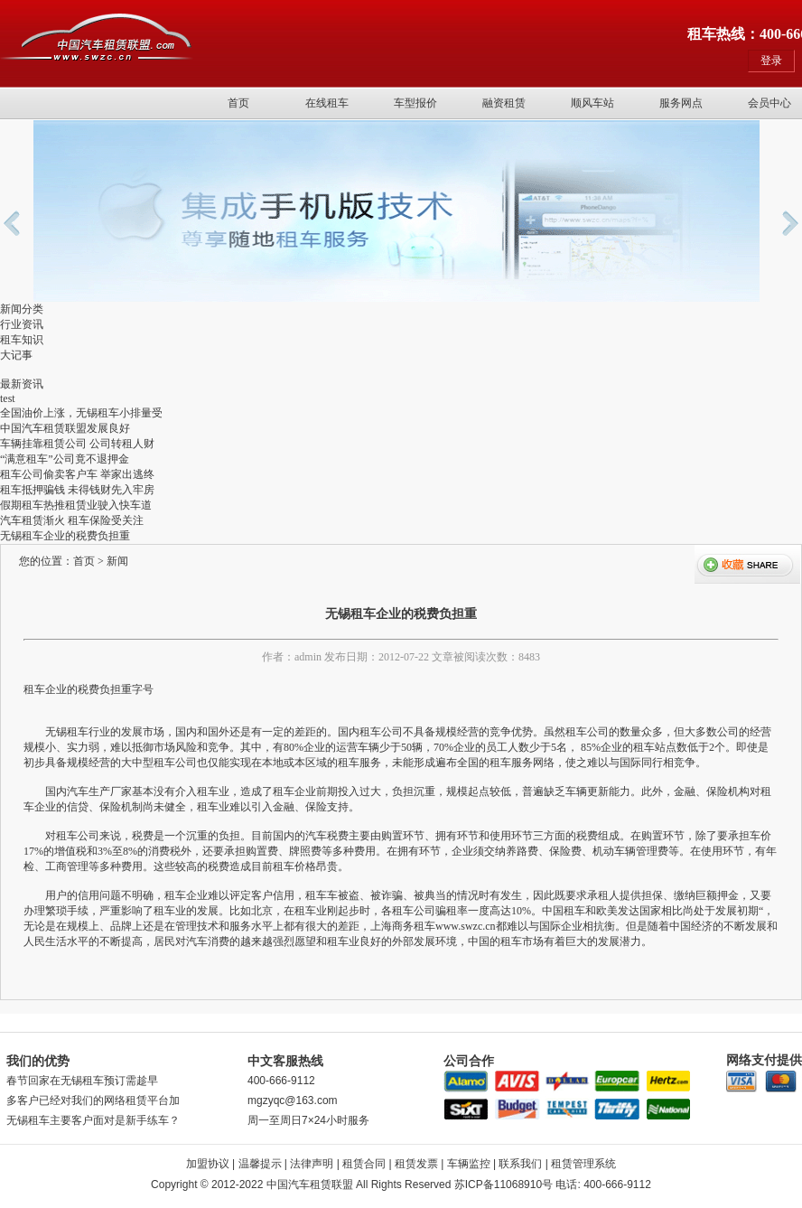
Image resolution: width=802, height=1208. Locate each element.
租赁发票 (416, 1163)
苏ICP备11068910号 (503, 1184)
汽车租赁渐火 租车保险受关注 (72, 520)
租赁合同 (364, 1163)
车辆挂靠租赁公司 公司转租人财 (77, 443)
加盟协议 (207, 1163)
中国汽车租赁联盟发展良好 (65, 428)
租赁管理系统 (583, 1163)
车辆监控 (468, 1163)
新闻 (117, 561)
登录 (771, 60)
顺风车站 (592, 103)
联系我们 (520, 1163)
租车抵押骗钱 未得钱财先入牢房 (77, 489)
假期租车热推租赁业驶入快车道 (76, 505)
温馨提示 (260, 1163)
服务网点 (681, 103)
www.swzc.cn (465, 926)
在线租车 (327, 103)
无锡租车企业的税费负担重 (65, 535)
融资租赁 (504, 103)
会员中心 (769, 103)
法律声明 (311, 1163)
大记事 (16, 355)
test (7, 398)
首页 (238, 103)
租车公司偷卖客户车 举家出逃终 (77, 474)
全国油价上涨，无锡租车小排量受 (81, 413)
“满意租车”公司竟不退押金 (64, 459)
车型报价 (415, 103)
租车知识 (21, 339)
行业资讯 (21, 324)
